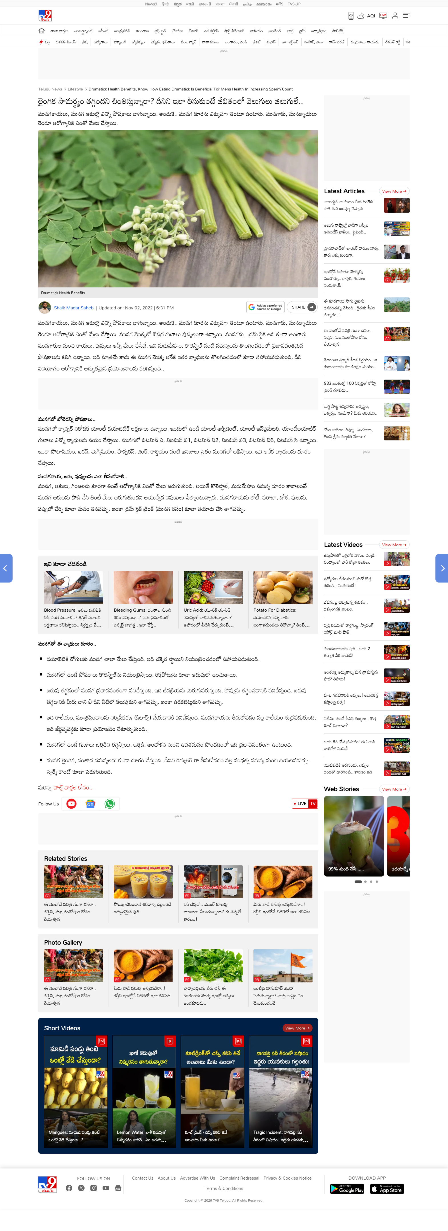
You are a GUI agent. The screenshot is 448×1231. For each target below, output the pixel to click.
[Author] (44, 307)
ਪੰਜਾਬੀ (233, 3)
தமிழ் (247, 3)
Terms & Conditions (224, 1188)
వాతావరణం (210, 42)
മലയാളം (263, 3)
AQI (371, 15)
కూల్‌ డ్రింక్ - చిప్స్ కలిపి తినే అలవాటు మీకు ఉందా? (206, 1136)
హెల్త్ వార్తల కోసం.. (73, 787)
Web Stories (341, 789)
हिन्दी (166, 3)
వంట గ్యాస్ (188, 42)
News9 (151, 3)
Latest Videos (343, 544)
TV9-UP (294, 3)
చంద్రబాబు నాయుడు (365, 42)
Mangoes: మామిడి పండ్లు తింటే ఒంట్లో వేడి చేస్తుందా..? (74, 1136)
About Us (167, 1178)
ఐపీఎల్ (104, 31)
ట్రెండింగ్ (275, 31)
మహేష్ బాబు (314, 42)
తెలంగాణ (142, 31)
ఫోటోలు (177, 31)
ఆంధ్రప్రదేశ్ (122, 31)
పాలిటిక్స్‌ (338, 31)
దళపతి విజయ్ (66, 42)
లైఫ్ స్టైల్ (160, 31)
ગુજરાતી (205, 3)
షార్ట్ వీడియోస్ (235, 31)
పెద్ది (47, 42)
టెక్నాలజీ (120, 42)
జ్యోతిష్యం (138, 42)
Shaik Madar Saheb (73, 308)
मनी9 (279, 3)
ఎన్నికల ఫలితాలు (163, 42)
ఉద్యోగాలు (101, 42)
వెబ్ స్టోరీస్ (211, 31)
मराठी (190, 3)
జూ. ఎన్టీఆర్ (290, 42)
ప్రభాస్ (271, 42)
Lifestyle (75, 89)
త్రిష (84, 42)
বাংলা (220, 3)
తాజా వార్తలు (60, 31)
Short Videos (62, 1028)
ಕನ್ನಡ (178, 3)
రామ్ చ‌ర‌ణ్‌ (337, 42)
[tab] (358, 881)
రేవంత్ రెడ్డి (393, 42)
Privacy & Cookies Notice (287, 1178)
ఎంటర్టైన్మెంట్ (83, 31)
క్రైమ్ (302, 31)
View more (297, 1028)
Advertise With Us (197, 1178)
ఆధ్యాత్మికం (319, 31)
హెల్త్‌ (290, 31)
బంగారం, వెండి (236, 42)
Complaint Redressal (239, 1178)
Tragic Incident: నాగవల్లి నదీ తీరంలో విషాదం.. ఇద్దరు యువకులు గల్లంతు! (280, 1136)
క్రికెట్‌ (257, 42)
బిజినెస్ (194, 31)
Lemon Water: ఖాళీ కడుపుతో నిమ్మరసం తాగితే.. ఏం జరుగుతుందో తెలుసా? (144, 1136)
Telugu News (50, 89)
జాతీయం (256, 31)
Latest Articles (344, 191)
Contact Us (142, 1178)
